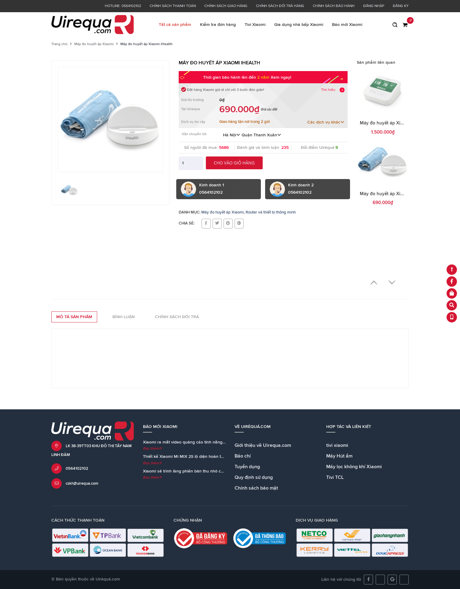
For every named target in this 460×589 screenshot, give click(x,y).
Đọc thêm (152, 449)
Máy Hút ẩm (339, 456)
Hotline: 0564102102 (123, 6)
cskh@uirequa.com (82, 484)
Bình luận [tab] (123, 317)
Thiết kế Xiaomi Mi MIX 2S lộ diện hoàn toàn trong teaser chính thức (208, 456)
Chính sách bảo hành (334, 6)
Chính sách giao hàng (225, 6)
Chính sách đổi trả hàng (280, 6)
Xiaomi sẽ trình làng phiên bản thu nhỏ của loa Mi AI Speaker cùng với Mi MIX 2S (221, 471)
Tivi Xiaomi (255, 25)
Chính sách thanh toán (173, 6)
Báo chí (243, 456)
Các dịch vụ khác (326, 122)
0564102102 (77, 469)
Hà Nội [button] (231, 135)
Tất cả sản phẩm (175, 25)
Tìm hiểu (328, 90)
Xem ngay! (281, 77)
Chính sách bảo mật (256, 488)
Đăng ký (401, 6)
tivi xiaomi (337, 445)
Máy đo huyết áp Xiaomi (94, 44)
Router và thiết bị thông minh (271, 212)
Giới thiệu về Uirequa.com (263, 445)
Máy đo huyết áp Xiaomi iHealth (393, 194)
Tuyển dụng (247, 466)
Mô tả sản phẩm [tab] (74, 317)
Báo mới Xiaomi (347, 25)
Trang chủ (59, 44)
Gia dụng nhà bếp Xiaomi (298, 25)
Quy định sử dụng (254, 477)
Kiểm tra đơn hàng (218, 25)
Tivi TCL (335, 477)
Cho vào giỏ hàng (234, 163)
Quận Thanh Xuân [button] (261, 135)
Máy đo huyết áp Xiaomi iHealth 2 (395, 123)
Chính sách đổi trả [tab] (177, 317)
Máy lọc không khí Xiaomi (354, 466)
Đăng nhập (373, 6)
